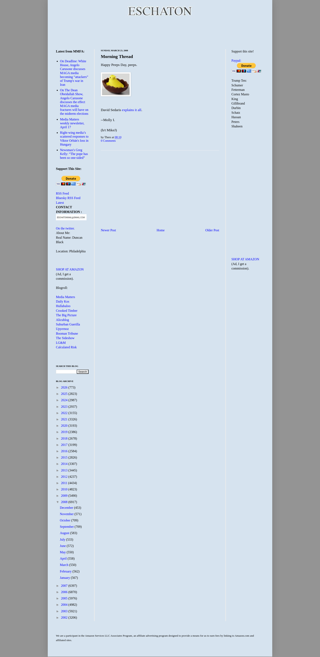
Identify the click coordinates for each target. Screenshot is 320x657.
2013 (64, 470)
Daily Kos (62, 301)
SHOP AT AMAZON (70, 269)
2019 (64, 432)
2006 (64, 592)
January (65, 577)
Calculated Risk (66, 347)
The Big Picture (66, 315)
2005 (64, 598)
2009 (64, 495)
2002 (64, 617)
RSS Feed (62, 193)
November (67, 514)
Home (161, 230)
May (63, 552)
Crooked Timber (66, 310)
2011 (64, 483)
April (64, 558)
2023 (64, 406)
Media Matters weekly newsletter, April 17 (72, 123)
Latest (60, 202)
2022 (64, 413)
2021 (64, 419)
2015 (64, 457)
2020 (64, 425)
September (67, 526)
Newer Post (108, 230)
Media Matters (65, 297)
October (65, 520)
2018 (64, 438)
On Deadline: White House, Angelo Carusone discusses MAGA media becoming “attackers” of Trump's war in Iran (74, 72)
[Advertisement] (160, 32)
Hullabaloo (63, 306)
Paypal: (236, 60)
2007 (64, 585)
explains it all (131, 110)
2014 (64, 463)
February (66, 571)
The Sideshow (65, 338)
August (65, 533)
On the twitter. (65, 228)
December (67, 507)
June (63, 546)
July (63, 539)
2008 (64, 502)
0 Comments (108, 140)
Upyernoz (62, 329)
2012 (64, 476)
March (64, 565)
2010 (64, 489)
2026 (64, 387)
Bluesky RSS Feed (68, 198)
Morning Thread (117, 56)
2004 (64, 604)
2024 (64, 400)
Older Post (212, 230)
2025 (64, 393)
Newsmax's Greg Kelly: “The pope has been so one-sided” (74, 153)
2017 (64, 445)
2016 (64, 451)
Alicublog (62, 320)
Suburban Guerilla (68, 324)
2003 (64, 611)
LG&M (61, 342)
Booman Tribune (67, 333)
